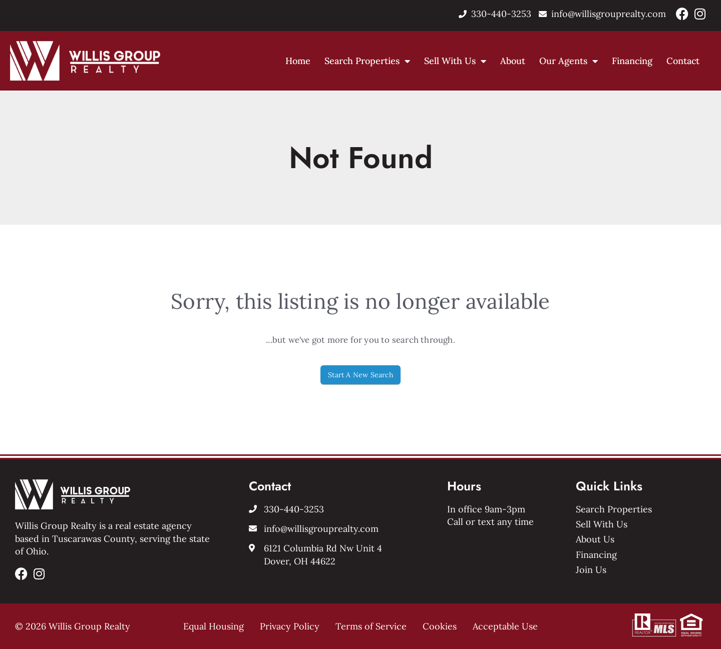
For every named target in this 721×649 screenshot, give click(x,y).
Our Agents (568, 61)
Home (297, 61)
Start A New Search (360, 374)
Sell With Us (455, 61)
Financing (632, 61)
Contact (682, 61)
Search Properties (367, 61)
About (512, 61)
